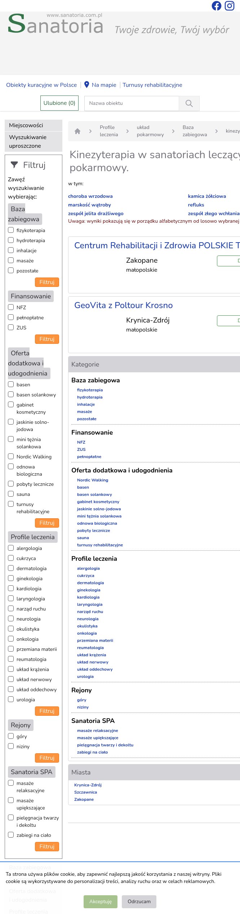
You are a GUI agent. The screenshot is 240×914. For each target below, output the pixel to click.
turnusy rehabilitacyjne (33, 508)
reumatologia (31, 659)
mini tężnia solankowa (29, 443)
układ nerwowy (34, 679)
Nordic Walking (34, 456)
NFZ (21, 307)
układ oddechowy (37, 689)
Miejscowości (26, 125)
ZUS (21, 327)
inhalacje (26, 250)
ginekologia (30, 578)
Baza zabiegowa (195, 131)
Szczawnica (85, 792)
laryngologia (31, 598)
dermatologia (31, 568)
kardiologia (29, 588)
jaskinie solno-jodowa (33, 426)
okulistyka (28, 629)
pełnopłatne (30, 317)
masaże (25, 260)
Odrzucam (139, 901)
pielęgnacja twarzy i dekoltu (38, 822)
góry (22, 736)
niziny (23, 746)
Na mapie (99, 85)
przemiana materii (37, 649)
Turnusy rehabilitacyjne (152, 85)
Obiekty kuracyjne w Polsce (41, 85)
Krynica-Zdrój (88, 785)
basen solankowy (36, 394)
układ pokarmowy (150, 131)
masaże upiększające (31, 804)
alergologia (29, 548)
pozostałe (28, 270)
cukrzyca (26, 558)
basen (23, 384)
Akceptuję (100, 901)
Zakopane (84, 799)
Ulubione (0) (60, 103)
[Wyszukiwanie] (189, 103)
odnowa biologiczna (29, 470)
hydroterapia (31, 240)
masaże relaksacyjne (30, 787)
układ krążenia (33, 669)
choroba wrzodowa (90, 196)
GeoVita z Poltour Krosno (123, 305)
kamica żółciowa (207, 196)
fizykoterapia (31, 230)
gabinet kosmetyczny (31, 408)
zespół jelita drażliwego (96, 213)
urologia (26, 699)
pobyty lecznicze (35, 484)
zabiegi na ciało (34, 835)
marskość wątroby (89, 204)
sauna (23, 494)
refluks (196, 204)
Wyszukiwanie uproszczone (27, 141)
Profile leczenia (109, 131)
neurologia (29, 619)
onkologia (28, 639)
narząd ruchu (31, 608)
